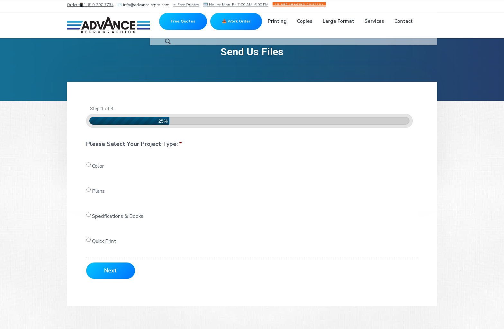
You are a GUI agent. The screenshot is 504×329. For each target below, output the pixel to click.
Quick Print (104, 264)
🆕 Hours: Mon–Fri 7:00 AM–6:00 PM (235, 4)
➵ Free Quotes (186, 4)
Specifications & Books (117, 239)
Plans (98, 214)
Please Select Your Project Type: (134, 167)
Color (98, 189)
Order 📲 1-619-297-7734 (90, 4)
